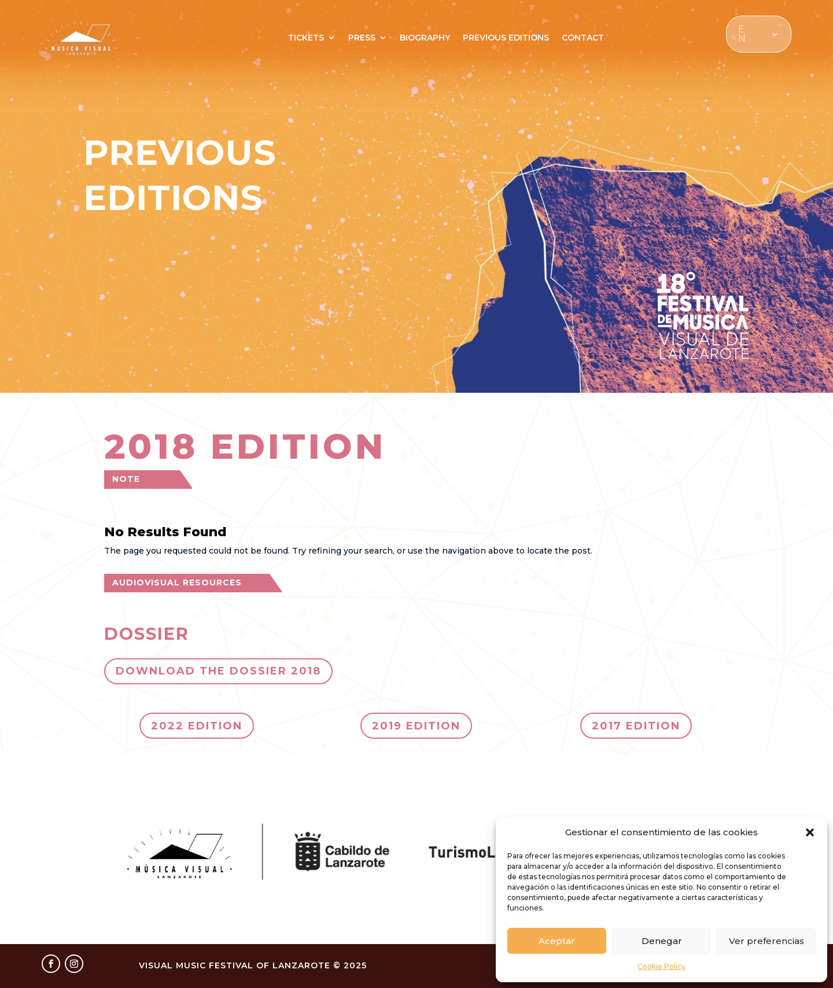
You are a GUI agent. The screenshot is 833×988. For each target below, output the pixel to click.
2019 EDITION (416, 726)
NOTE (126, 479)
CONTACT (583, 37)
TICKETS (306, 37)
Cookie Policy (661, 966)
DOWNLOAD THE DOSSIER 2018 (218, 671)
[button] (810, 832)
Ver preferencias (766, 940)
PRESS (361, 37)
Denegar (662, 940)
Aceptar (557, 940)
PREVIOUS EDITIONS (506, 37)
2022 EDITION (196, 726)
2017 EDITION (636, 726)
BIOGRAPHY (425, 37)
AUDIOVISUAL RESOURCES (177, 582)
